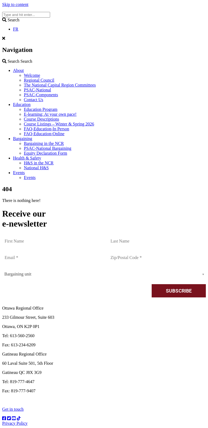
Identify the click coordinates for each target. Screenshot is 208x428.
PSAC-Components (41, 94)
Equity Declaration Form (45, 153)
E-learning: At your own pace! (50, 114)
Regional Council (39, 80)
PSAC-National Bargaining (47, 148)
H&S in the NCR (39, 163)
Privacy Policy (15, 423)
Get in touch (13, 409)
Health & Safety (27, 158)
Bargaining (22, 138)
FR (15, 29)
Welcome (32, 75)
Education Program (40, 109)
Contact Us (33, 99)
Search (17, 61)
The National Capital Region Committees (60, 85)
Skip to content (15, 4)
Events (19, 172)
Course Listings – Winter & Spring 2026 (59, 124)
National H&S (36, 167)
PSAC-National (37, 90)
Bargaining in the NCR (44, 143)
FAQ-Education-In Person (46, 129)
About (18, 70)
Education (22, 104)
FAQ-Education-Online (44, 133)
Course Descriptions (41, 119)
